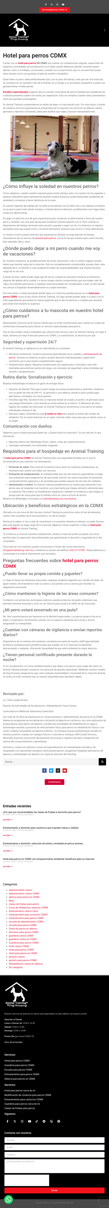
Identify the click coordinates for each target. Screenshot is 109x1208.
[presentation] (26, 1180)
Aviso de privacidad (13, 1042)
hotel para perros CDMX (21, 949)
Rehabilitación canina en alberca (26, 963)
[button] (104, 30)
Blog (11, 900)
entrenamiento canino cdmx (23, 911)
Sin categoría (16, 967)
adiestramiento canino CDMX (24, 893)
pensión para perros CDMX (23, 960)
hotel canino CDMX (19, 946)
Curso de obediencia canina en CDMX (28, 907)
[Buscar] (102, 761)
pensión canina (17, 956)
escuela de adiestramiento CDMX (26, 921)
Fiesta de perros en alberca (23, 928)
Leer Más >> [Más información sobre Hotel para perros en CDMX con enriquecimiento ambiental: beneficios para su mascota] (8, 867)
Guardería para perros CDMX (24, 942)
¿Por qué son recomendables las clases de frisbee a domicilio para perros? (42, 812)
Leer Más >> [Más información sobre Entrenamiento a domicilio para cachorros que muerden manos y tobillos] (8, 835)
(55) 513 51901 (77, 550)
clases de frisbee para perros (24, 904)
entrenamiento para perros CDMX (26, 918)
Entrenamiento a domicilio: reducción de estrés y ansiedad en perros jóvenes (43, 843)
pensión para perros (45, 238)
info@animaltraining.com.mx (18, 550)
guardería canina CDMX (21, 935)
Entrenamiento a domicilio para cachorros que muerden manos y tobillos (41, 827)
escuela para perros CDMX (23, 925)
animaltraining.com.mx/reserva (59, 498)
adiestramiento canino (20, 890)
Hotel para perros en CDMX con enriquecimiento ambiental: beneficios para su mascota (48, 859)
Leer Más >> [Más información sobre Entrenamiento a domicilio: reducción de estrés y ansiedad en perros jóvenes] (8, 851)
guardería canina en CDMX (23, 939)
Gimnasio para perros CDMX (24, 932)
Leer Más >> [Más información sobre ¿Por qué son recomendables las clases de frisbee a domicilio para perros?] (8, 820)
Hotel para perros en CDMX (23, 953)
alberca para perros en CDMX (24, 897)
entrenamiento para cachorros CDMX (28, 914)
